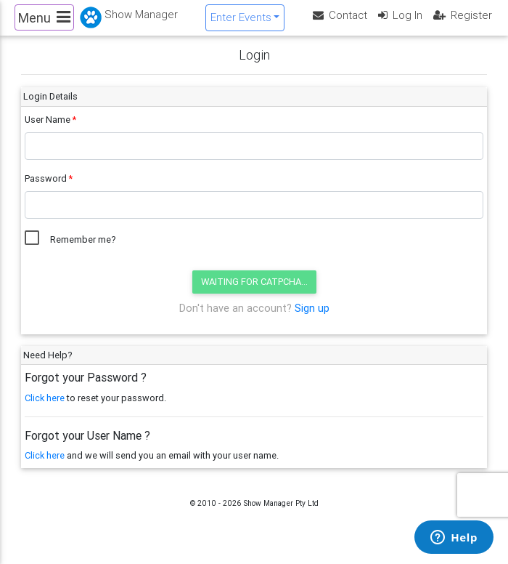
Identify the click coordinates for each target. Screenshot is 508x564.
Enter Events (240, 23)
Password (46, 190)
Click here (45, 409)
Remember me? (83, 251)
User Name (47, 131)
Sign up (312, 319)
